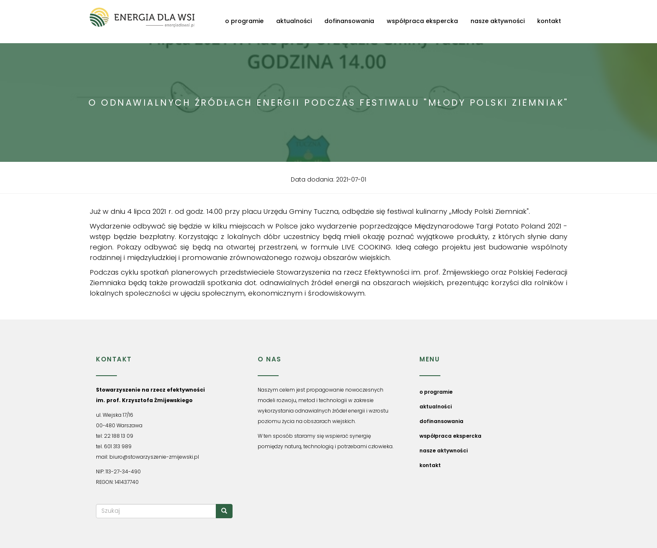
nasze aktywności (498, 21)
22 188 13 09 (118, 435)
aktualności (294, 21)
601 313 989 (118, 446)
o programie (244, 21)
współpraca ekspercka (422, 21)
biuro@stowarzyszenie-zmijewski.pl (154, 456)
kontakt (549, 21)
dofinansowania (349, 21)
